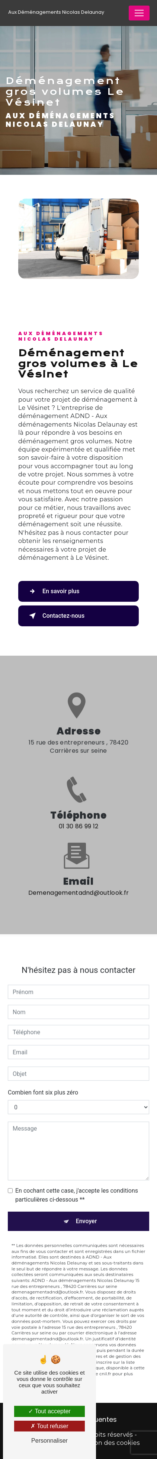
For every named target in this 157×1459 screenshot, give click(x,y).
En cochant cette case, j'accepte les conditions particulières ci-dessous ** (76, 1188)
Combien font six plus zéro (43, 1085)
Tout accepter (49, 1411)
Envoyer (86, 1213)
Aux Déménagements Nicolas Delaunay (56, 12)
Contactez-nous (55, 616)
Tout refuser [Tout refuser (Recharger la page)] (49, 1426)
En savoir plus (52, 591)
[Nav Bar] (139, 13)
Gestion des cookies (109, 1442)
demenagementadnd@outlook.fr (78, 885)
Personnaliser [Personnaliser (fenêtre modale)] (49, 1440)
